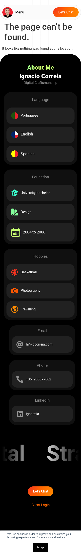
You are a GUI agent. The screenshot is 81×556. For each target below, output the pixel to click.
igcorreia (32, 414)
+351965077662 (38, 379)
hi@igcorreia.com (39, 344)
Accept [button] (40, 547)
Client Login (41, 505)
